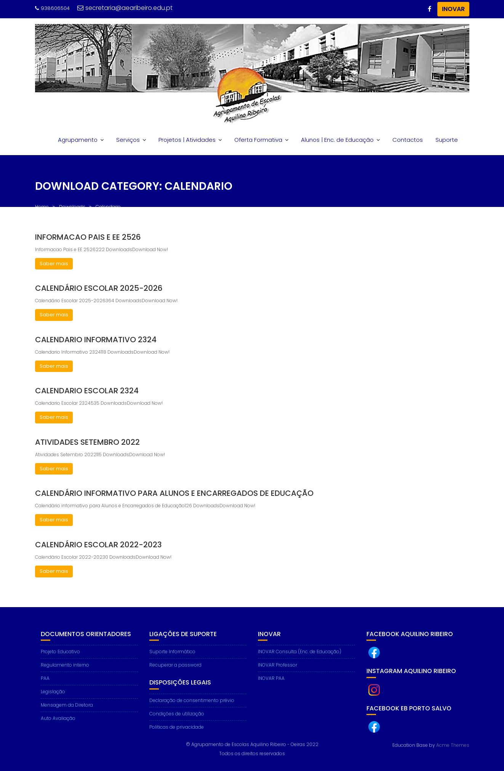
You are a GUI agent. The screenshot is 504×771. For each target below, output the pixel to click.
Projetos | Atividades (187, 140)
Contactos (407, 140)
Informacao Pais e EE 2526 (88, 237)
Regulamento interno (65, 670)
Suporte (446, 140)
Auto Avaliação (58, 723)
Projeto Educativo (60, 656)
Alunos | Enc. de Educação (337, 140)
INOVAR (453, 9)
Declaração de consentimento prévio (191, 705)
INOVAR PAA (271, 683)
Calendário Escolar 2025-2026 (99, 288)
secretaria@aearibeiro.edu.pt (125, 7)
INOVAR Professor (277, 670)
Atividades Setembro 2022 (87, 442)
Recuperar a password (175, 670)
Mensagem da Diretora (67, 710)
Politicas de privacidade (176, 732)
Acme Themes (452, 745)
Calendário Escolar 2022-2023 (98, 544)
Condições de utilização (176, 718)
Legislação (53, 696)
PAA (45, 683)
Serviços (128, 140)
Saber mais (54, 263)
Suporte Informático (172, 656)
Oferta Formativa (258, 140)
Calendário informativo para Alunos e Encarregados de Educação (174, 493)
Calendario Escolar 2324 (87, 390)
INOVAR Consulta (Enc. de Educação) (299, 656)
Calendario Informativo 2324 (96, 339)
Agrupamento (78, 140)
